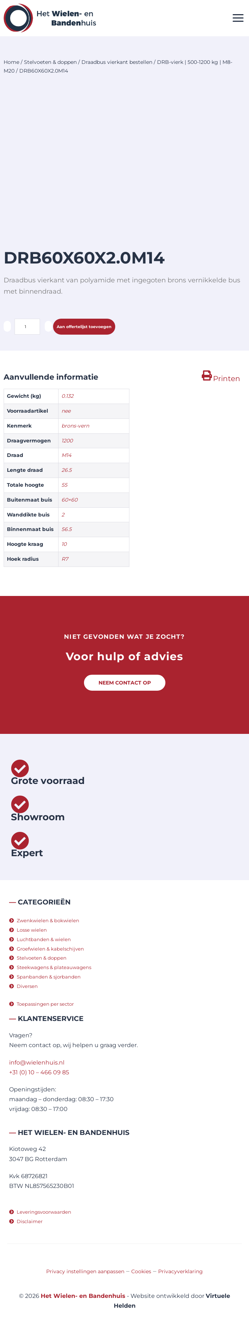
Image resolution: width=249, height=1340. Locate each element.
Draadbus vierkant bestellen (116, 62)
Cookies (141, 1271)
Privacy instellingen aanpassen (85, 1271)
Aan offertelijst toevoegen (84, 326)
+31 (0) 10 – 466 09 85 (39, 1072)
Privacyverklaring (180, 1271)
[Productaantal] (27, 327)
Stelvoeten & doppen (50, 62)
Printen (226, 378)
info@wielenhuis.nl (36, 1062)
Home (11, 62)
